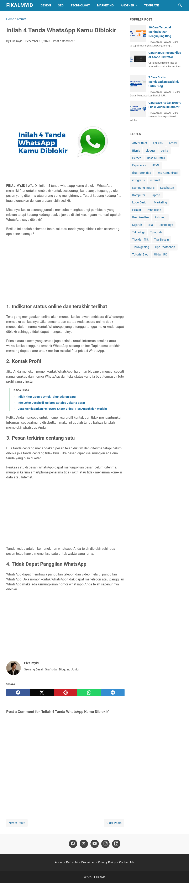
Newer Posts (17, 823)
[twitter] (42, 692)
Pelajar (136, 210)
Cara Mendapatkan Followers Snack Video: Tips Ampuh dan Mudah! (62, 408)
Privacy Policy (107, 862)
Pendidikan (154, 210)
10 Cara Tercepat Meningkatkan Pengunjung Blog (159, 32)
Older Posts (113, 823)
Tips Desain (161, 239)
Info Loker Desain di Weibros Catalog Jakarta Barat (51, 402)
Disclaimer (88, 862)
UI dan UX (160, 254)
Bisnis (136, 150)
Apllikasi (158, 143)
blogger (150, 150)
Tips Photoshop (165, 247)
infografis (138, 180)
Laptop (155, 195)
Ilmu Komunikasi (167, 172)
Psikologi (160, 217)
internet (155, 180)
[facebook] (18, 692)
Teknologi (138, 232)
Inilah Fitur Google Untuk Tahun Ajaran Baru (47, 396)
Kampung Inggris (143, 187)
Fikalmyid (19, 5)
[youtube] (94, 844)
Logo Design (140, 202)
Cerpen (136, 158)
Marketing (105, 5)
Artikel (173, 143)
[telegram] (113, 692)
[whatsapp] (89, 692)
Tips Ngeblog (140, 247)
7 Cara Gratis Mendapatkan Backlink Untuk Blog (163, 82)
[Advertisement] (65, 77)
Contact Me (126, 862)
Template (151, 5)
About (59, 862)
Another (127, 5)
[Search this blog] (180, 5)
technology (166, 224)
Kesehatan (167, 187)
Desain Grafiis (156, 158)
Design (46, 5)
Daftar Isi (72, 862)
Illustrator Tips (141, 172)
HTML (156, 165)
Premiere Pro (140, 217)
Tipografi (156, 232)
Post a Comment (64, 41)
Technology (80, 5)
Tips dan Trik (140, 239)
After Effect (139, 143)
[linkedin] (116, 844)
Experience (139, 165)
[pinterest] (65, 692)
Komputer (138, 195)
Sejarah (137, 224)
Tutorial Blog (140, 254)
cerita (164, 150)
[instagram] (105, 844)
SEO (61, 5)
